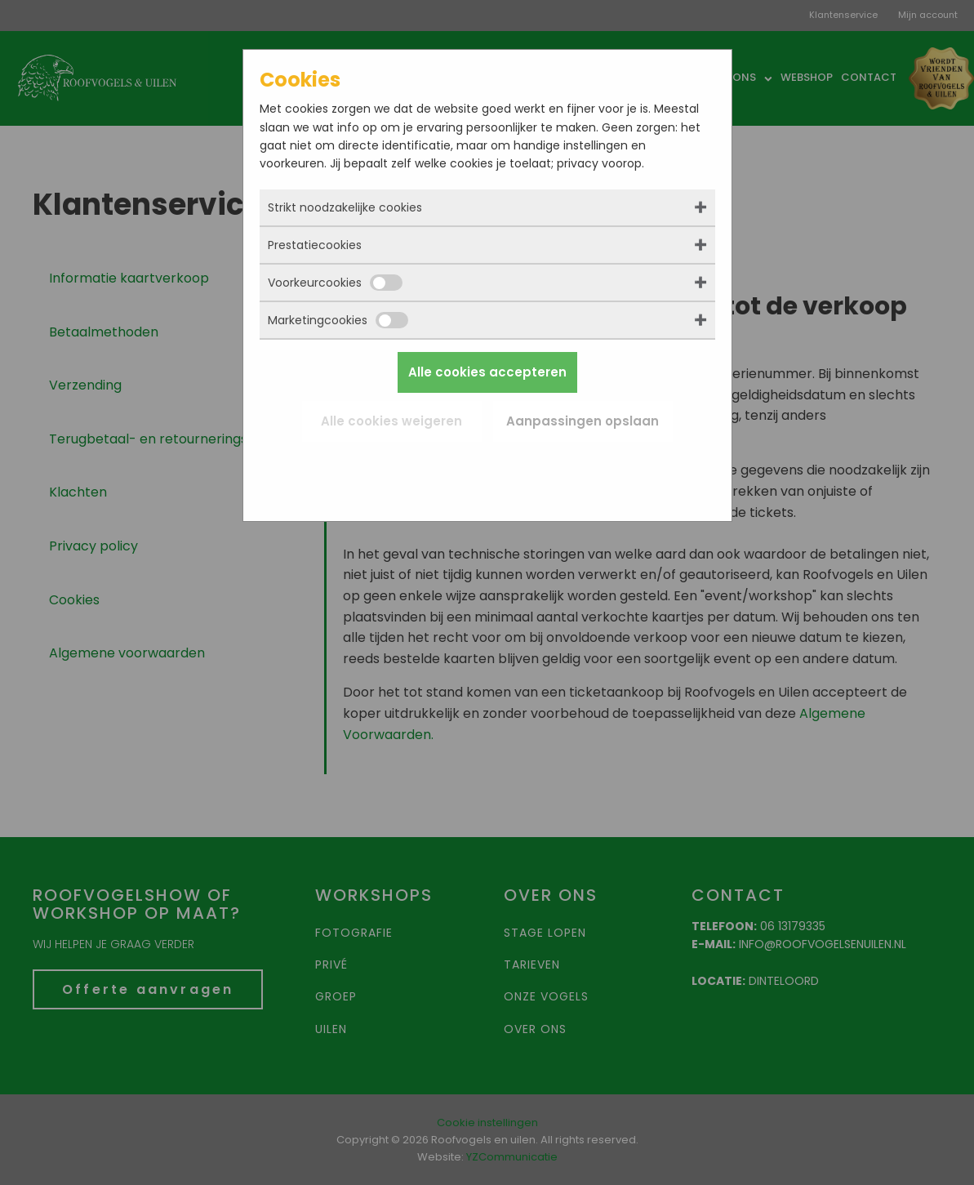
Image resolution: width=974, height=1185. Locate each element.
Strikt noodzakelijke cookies (345, 207)
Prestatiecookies (315, 245)
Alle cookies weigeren (391, 421)
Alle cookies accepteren (487, 372)
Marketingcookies (338, 320)
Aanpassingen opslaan (582, 421)
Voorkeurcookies (335, 282)
